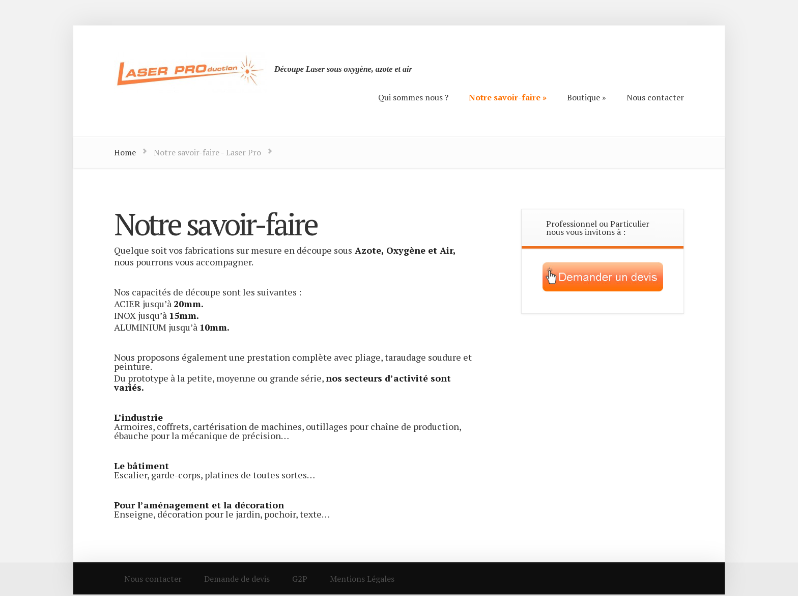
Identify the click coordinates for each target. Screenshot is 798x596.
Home (125, 152)
